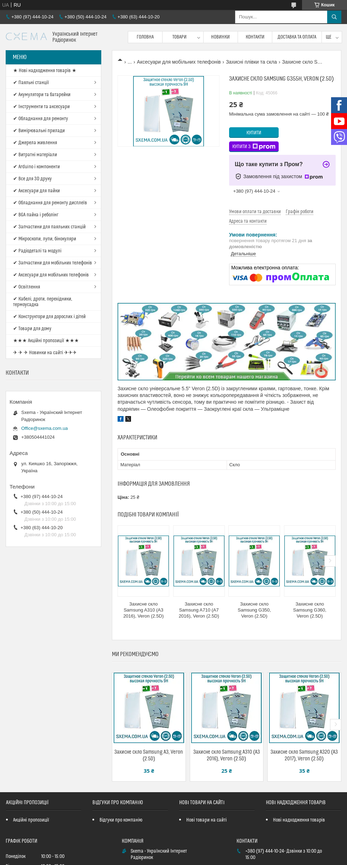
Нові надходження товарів (299, 820)
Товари (179, 37)
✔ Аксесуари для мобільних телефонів (51, 275)
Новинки (220, 37)
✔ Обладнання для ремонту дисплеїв (50, 203)
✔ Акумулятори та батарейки (41, 95)
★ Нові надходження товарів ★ (44, 71)
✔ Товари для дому (32, 329)
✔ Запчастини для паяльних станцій (49, 227)
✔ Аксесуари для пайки (36, 191)
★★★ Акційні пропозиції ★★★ (46, 341)
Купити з (253, 147)
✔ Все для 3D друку (32, 179)
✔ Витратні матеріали (35, 155)
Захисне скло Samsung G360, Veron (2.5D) (309, 610)
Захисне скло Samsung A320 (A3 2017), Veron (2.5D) (304, 755)
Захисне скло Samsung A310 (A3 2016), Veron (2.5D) (143, 610)
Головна (145, 37)
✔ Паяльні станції (31, 83)
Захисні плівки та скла (251, 62)
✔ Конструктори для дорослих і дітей (49, 317)
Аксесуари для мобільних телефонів (179, 62)
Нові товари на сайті (206, 820)
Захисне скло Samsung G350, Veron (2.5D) (254, 610)
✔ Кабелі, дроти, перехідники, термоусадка (42, 302)
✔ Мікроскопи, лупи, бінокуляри (44, 239)
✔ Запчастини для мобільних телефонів (52, 263)
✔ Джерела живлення (35, 143)
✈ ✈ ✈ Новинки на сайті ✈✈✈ (45, 353)
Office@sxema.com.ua (44, 428)
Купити (253, 133)
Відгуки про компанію (120, 820)
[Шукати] (334, 17)
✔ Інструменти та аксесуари (41, 107)
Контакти (255, 37)
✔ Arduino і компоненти (36, 167)
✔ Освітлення (26, 287)
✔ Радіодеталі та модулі (37, 251)
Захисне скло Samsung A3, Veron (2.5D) (148, 755)
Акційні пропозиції (31, 820)
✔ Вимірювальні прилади (39, 131)
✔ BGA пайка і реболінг (35, 215)
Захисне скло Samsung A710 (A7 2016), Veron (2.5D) (199, 610)
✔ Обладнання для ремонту (40, 119)
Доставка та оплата (297, 37)
